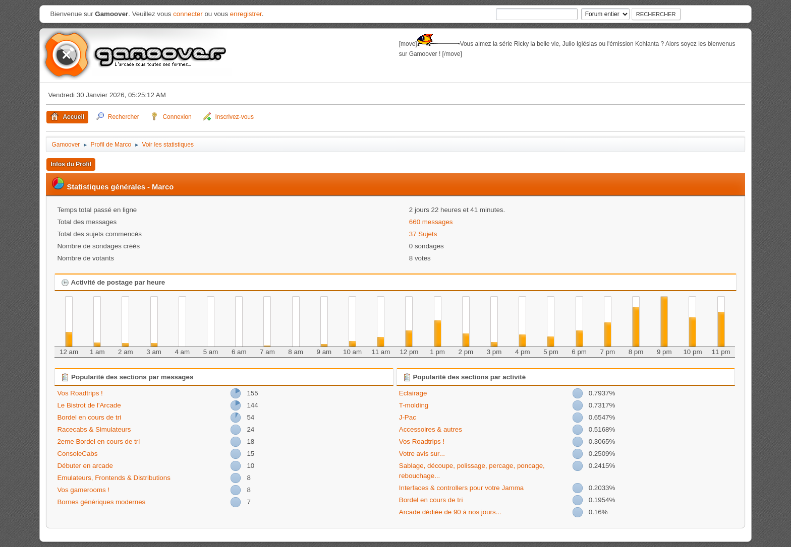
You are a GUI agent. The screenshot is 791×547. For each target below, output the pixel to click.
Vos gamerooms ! (83, 490)
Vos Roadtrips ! (79, 393)
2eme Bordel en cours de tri (98, 441)
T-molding (414, 405)
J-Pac (407, 417)
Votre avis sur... (422, 453)
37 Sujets (423, 234)
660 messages (431, 222)
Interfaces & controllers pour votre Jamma (461, 488)
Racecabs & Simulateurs (94, 429)
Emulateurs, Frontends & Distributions (113, 478)
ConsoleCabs (77, 453)
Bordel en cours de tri (89, 417)
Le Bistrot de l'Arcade (89, 405)
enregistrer (246, 14)
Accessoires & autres (430, 429)
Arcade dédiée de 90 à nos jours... (450, 512)
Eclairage (413, 393)
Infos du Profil (70, 164)
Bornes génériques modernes (101, 502)
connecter (188, 14)
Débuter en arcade (84, 465)
